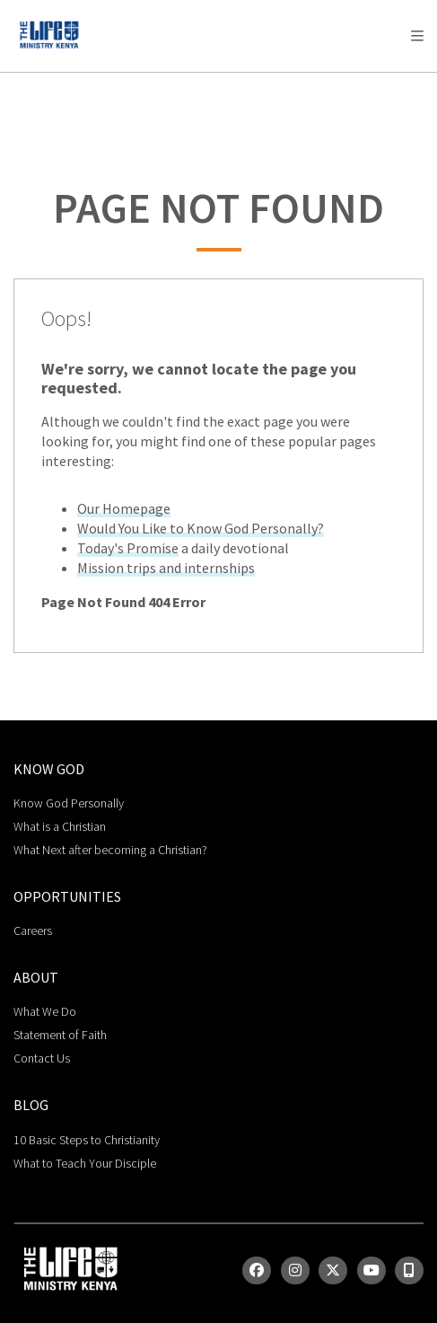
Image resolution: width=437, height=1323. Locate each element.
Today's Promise (128, 548)
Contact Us (41, 1058)
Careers (32, 930)
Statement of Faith (60, 1035)
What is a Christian (59, 826)
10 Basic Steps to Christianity (86, 1140)
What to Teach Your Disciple (84, 1163)
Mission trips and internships (166, 568)
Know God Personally (68, 803)
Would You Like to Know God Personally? (200, 528)
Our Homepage (123, 508)
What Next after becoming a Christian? (110, 850)
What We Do (44, 1011)
